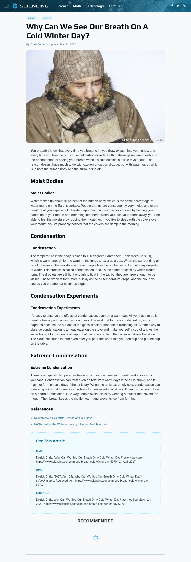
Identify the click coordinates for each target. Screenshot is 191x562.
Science (62, 6)
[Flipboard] (178, 6)
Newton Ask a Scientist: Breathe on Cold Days (63, 418)
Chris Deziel (38, 44)
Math (77, 6)
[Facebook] (172, 6)
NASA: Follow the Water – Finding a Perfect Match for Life (70, 424)
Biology (47, 18)
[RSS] (184, 6)
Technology (95, 6)
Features (115, 6)
